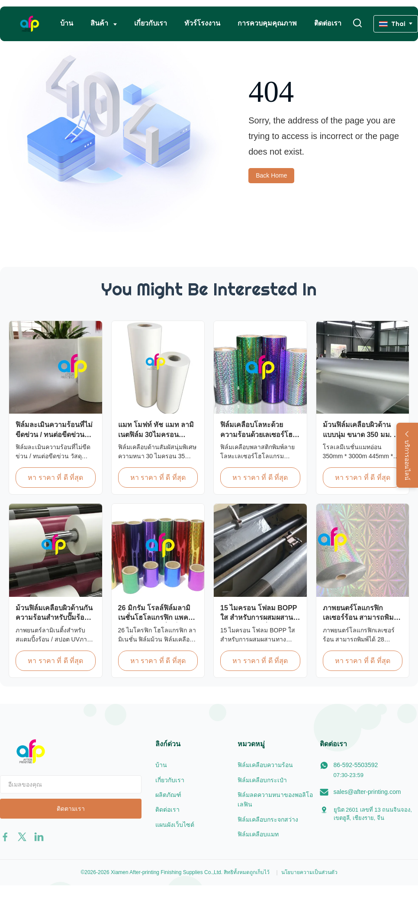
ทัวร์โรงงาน (202, 23)
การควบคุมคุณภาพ (267, 23)
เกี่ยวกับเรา (150, 23)
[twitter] (22, 837)
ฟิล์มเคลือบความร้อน (265, 764)
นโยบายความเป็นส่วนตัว (309, 872)
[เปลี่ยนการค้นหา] (357, 24)
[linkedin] (39, 837)
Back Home (271, 175)
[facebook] (5, 837)
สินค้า (100, 23)
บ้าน (66, 23)
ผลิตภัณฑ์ (168, 794)
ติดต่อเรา (327, 23)
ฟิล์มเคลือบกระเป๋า (262, 780)
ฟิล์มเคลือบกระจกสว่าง (268, 819)
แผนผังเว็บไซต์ (174, 824)
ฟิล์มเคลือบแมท (258, 834)
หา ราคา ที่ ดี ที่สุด (55, 477)
